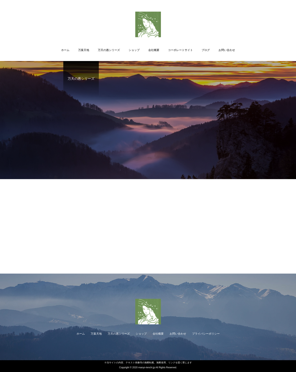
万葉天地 (83, 50)
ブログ (206, 50)
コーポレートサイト (180, 50)
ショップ (134, 50)
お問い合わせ (226, 50)
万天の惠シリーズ (109, 50)
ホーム (65, 50)
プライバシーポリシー (206, 333)
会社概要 (153, 50)
